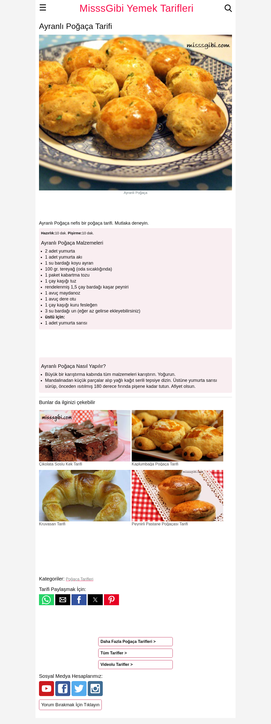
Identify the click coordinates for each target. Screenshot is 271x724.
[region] (135, 207)
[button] (46, 599)
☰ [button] (43, 7)
